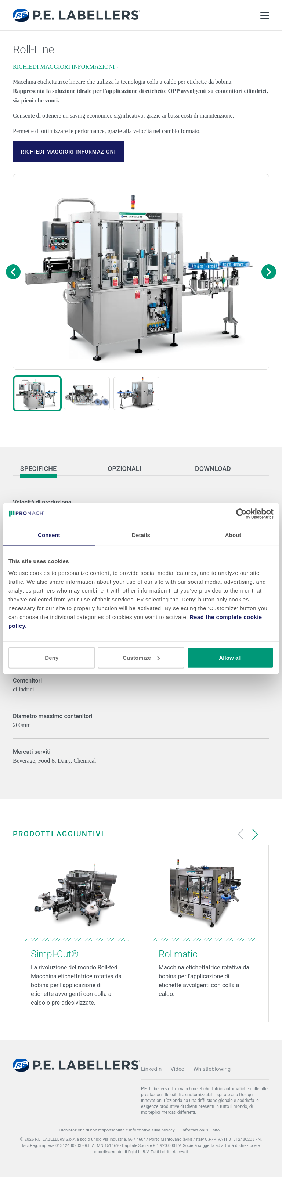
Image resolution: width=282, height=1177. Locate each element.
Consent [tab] (49, 535)
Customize (141, 657)
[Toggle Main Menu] (264, 15)
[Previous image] (13, 271)
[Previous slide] (240, 834)
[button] (37, 393)
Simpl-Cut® (55, 954)
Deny (51, 657)
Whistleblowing (212, 1069)
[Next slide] (254, 834)
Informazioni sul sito (200, 1130)
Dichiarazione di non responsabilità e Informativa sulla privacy (117, 1130)
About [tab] (233, 535)
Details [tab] (141, 535)
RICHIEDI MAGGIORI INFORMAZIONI (68, 152)
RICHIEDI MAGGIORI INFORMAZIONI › (65, 67)
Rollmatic (178, 954)
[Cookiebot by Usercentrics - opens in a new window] (241, 513)
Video (177, 1069)
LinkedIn (151, 1069)
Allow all (230, 657)
